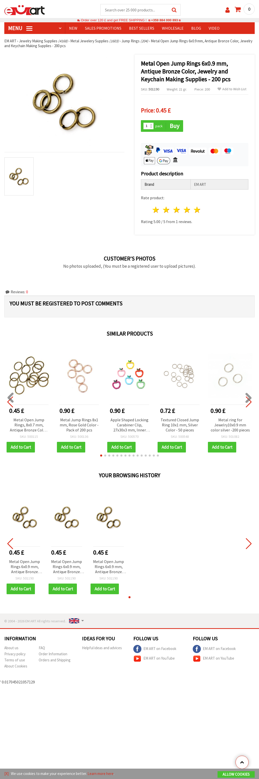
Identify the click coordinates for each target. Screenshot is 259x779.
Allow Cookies (236, 774)
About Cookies (15, 666)
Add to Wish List (232, 89)
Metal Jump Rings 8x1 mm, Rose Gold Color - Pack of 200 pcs (79, 424)
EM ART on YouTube (154, 659)
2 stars (166, 210)
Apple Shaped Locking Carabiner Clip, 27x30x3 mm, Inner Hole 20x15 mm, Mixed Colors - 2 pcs (129, 425)
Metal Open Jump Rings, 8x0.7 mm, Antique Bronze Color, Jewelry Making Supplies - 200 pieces (29, 425)
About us (11, 647)
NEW (73, 28)
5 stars (197, 210)
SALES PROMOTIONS (103, 28)
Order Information (53, 653)
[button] (101, 456)
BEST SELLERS (141, 28)
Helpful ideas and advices (102, 647)
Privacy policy (15, 653)
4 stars (187, 210)
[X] (6, 773)
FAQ (42, 647)
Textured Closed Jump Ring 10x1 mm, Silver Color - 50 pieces (180, 424)
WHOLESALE (173, 28)
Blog (196, 28)
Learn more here (101, 773)
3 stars (176, 210)
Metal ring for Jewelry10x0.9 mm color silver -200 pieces (230, 424)
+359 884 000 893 (164, 20)
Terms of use (14, 660)
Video (214, 28)
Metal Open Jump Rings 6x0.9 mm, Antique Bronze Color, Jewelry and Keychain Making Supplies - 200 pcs (24, 567)
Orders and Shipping (55, 660)
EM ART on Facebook (154, 649)
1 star (156, 210)
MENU (20, 28)
